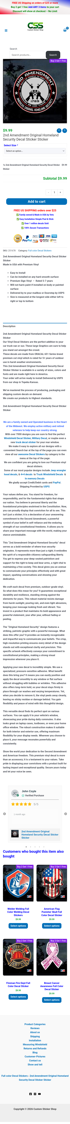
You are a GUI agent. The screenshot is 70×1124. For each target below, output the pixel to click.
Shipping (35, 1036)
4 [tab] (39, 846)
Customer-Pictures (35, 1056)
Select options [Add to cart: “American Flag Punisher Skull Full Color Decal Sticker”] (52, 925)
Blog (34, 1052)
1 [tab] (26, 846)
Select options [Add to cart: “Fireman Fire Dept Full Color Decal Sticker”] (18, 996)
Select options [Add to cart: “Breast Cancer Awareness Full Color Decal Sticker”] (52, 999)
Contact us (35, 1060)
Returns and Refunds (35, 1048)
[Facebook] (30, 1094)
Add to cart (36, 201)
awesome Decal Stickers (31, 454)
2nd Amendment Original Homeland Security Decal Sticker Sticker (39, 834)
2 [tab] (30, 846)
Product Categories (35, 1024)
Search (13, 48)
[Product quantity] (54, 192)
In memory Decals (35, 478)
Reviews (34, 1028)
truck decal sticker (26, 442)
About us (35, 1032)
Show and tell (35, 1064)
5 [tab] (43, 846)
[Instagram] (35, 1094)
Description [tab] (9, 326)
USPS (46, 486)
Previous (4, 814)
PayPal (56, 482)
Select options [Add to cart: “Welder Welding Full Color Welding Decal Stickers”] (18, 925)
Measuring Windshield (35, 1044)
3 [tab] (35, 846)
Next (65, 814)
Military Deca (39, 438)
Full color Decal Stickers (39, 250)
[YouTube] (39, 1094)
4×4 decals (26, 474)
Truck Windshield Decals (49, 474)
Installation (35, 1040)
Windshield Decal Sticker (17, 438)
